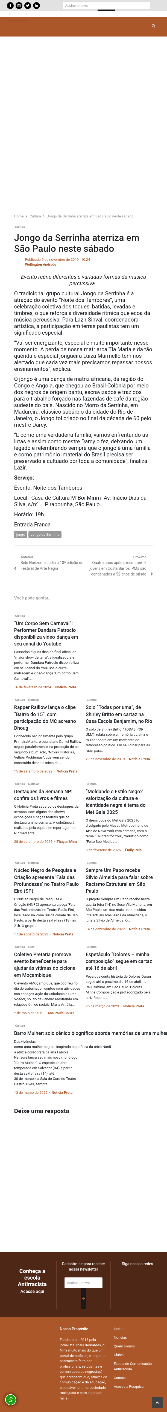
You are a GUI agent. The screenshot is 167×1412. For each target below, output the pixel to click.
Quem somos (124, 1346)
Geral (31, 947)
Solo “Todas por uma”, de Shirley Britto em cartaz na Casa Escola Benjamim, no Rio (119, 714)
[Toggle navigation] (18, 14)
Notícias (33, 700)
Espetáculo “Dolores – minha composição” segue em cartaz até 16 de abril (119, 961)
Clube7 (119, 1355)
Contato (120, 1378)
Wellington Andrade (40, 264)
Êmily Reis (133, 850)
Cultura (20, 227)
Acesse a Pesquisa (128, 1386)
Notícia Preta (65, 687)
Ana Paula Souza (61, 1013)
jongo (20, 534)
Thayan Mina (67, 842)
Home (118, 1329)
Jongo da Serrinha (45, 534)
